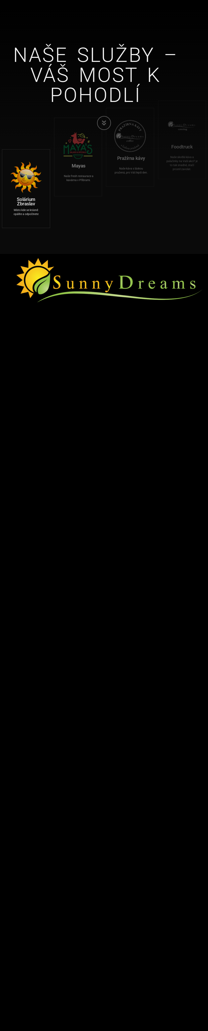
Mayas (78, 148)
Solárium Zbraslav (26, 194)
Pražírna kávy (131, 141)
